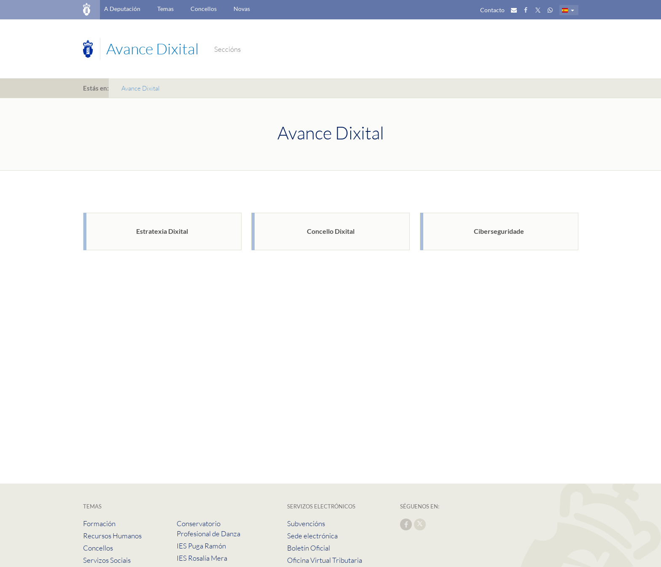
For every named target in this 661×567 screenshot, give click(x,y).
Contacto (492, 9)
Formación (99, 523)
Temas (165, 8)
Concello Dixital (331, 231)
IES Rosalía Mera (202, 558)
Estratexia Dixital (162, 231)
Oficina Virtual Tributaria (324, 560)
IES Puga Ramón (201, 545)
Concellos (204, 8)
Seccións (227, 49)
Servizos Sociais (107, 560)
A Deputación (122, 8)
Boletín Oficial (308, 547)
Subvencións (306, 523)
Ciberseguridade (499, 231)
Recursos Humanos (112, 535)
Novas (242, 8)
